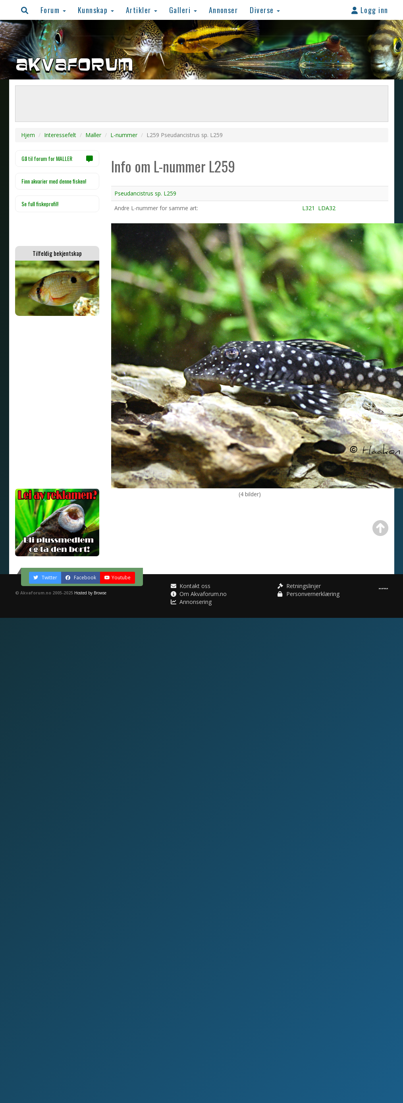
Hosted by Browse (90, 593)
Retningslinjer (299, 586)
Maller (93, 135)
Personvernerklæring (308, 594)
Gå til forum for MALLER (57, 158)
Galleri (183, 9)
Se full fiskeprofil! (39, 203)
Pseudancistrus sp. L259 (145, 193)
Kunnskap (96, 9)
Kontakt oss (190, 586)
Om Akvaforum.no (199, 594)
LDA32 (327, 208)
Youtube (117, 577)
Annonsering (191, 602)
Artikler (141, 9)
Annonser (223, 9)
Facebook (81, 577)
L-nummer (123, 135)
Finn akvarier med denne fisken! (53, 181)
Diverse (265, 9)
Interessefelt (60, 135)
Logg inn (369, 9)
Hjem (28, 135)
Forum (53, 9)
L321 (308, 208)
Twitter (45, 577)
